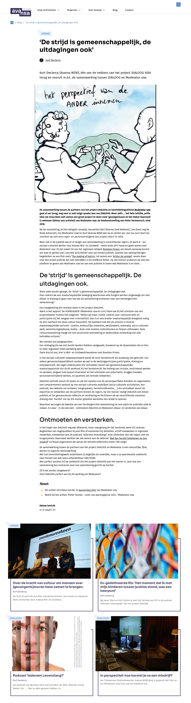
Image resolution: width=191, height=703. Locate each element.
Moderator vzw (142, 209)
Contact (129, 10)
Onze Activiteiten (48, 10)
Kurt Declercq (50, 60)
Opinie (45, 33)
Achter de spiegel (122, 256)
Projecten (74, 10)
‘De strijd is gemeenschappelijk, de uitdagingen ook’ (52, 22)
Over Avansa (96, 10)
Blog (115, 10)
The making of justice (83, 256)
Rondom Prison (111, 249)
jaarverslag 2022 (87, 490)
